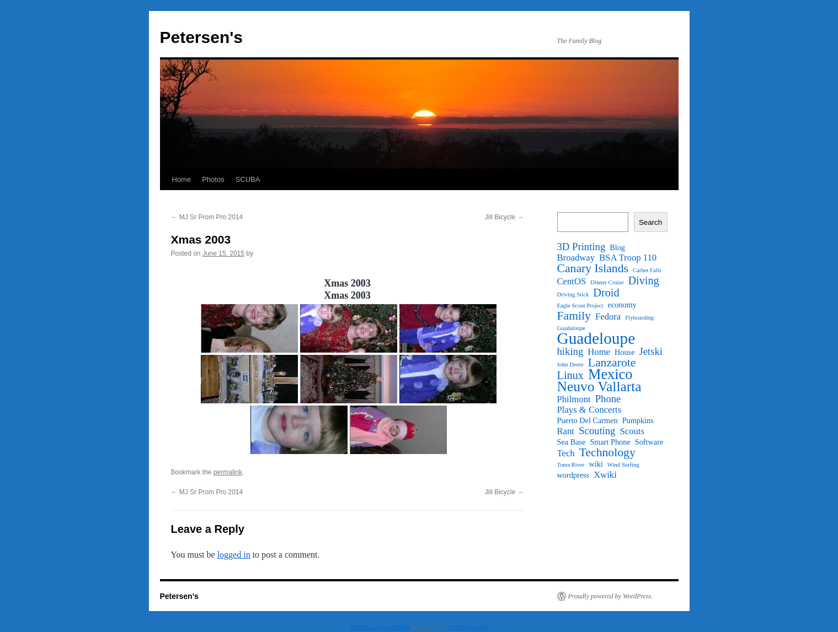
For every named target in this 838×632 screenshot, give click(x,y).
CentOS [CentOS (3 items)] (571, 282)
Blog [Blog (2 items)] (617, 247)
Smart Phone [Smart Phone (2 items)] (610, 441)
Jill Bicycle (504, 217)
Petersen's (201, 37)
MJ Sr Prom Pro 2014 (207, 217)
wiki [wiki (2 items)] (595, 464)
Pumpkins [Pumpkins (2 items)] (638, 420)
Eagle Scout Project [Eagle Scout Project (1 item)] (580, 306)
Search (650, 222)
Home (181, 179)
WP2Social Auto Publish (380, 627)
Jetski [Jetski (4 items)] (651, 351)
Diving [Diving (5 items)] (643, 280)
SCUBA (248, 179)
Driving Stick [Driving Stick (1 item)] (573, 294)
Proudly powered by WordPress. (610, 596)
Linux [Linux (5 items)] (570, 375)
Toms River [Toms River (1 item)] (571, 465)
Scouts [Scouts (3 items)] (632, 431)
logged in (233, 554)
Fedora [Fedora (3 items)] (608, 317)
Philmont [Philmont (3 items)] (574, 399)
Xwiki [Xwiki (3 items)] (605, 475)
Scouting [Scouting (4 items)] (597, 431)
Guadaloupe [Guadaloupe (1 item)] (571, 328)
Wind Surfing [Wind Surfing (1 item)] (623, 465)
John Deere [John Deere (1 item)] (570, 364)
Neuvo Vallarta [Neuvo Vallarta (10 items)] (599, 387)
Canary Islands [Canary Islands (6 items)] (593, 268)
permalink (227, 472)
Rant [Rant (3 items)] (566, 431)
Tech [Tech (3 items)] (566, 453)
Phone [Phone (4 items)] (608, 399)
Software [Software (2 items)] (649, 441)
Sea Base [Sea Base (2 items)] (571, 441)
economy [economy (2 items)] (622, 304)
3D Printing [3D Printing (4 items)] (581, 247)
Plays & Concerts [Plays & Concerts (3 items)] (589, 410)
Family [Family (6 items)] (574, 316)
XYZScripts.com (467, 627)
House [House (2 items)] (624, 352)
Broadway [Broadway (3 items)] (576, 258)
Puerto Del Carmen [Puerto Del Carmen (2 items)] (587, 420)
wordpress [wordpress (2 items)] (573, 475)
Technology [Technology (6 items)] (607, 452)
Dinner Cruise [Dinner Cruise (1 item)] (606, 282)
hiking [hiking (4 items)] (570, 351)
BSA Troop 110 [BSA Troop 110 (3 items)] (627, 258)
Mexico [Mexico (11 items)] (610, 375)
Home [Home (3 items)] (599, 352)
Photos (213, 179)
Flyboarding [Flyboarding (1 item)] (639, 318)
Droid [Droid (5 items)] (606, 293)
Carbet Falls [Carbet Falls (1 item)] (647, 270)
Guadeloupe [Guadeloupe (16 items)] (596, 338)
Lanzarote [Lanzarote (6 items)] (612, 363)
